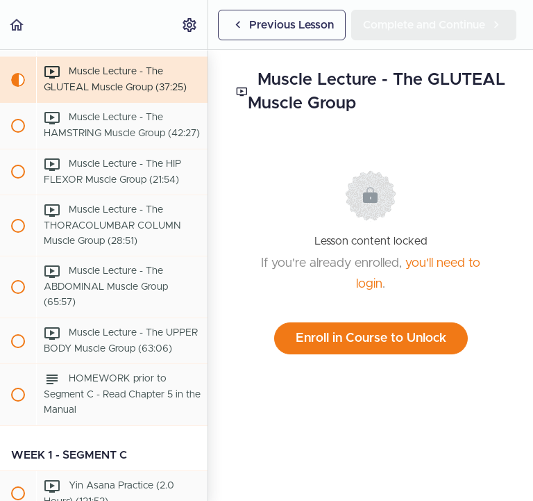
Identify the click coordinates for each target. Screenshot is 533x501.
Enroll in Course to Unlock (371, 338)
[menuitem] (190, 24)
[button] (17, 24)
